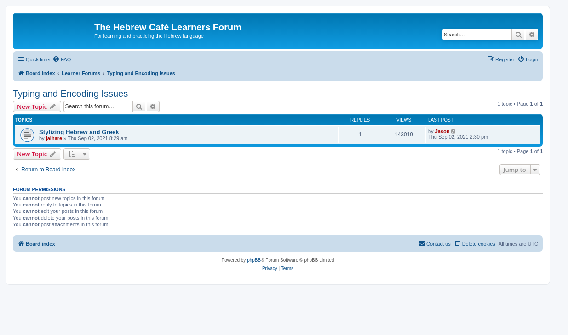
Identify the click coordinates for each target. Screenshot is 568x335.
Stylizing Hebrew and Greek (79, 132)
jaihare (54, 138)
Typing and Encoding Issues (70, 93)
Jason (442, 131)
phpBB (254, 260)
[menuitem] (61, 59)
